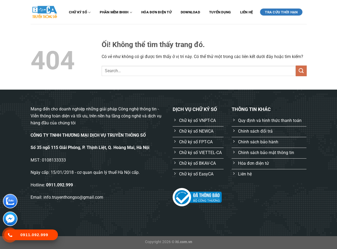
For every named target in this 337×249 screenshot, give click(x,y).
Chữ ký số (80, 12)
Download (190, 12)
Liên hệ (246, 12)
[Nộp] (301, 71)
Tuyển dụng (220, 12)
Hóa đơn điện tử (156, 12)
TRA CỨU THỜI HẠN (281, 12)
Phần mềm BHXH (116, 12)
